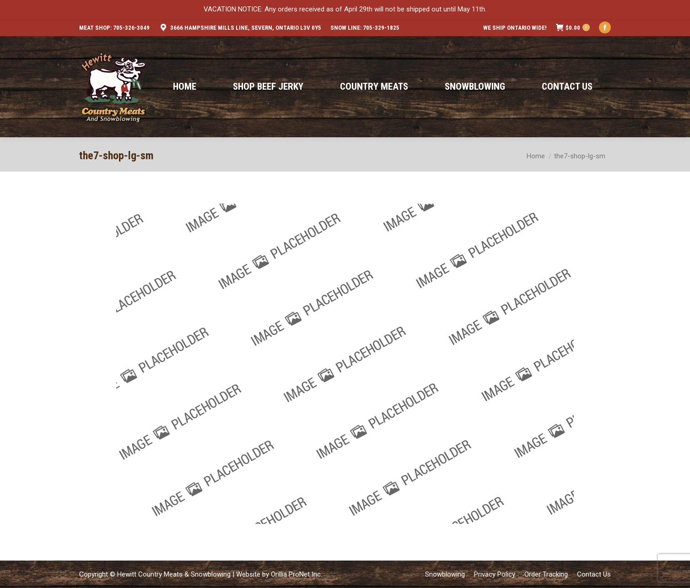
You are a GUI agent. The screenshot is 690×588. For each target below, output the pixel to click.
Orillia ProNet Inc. (296, 574)
